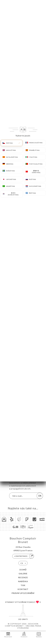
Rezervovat (8, 634)
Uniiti (25, 619)
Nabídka (23, 581)
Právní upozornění (23, 593)
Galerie (23, 573)
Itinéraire (24, 634)
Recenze (23, 577)
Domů (23, 569)
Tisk (23, 585)
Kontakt (23, 589)
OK (39, 495)
